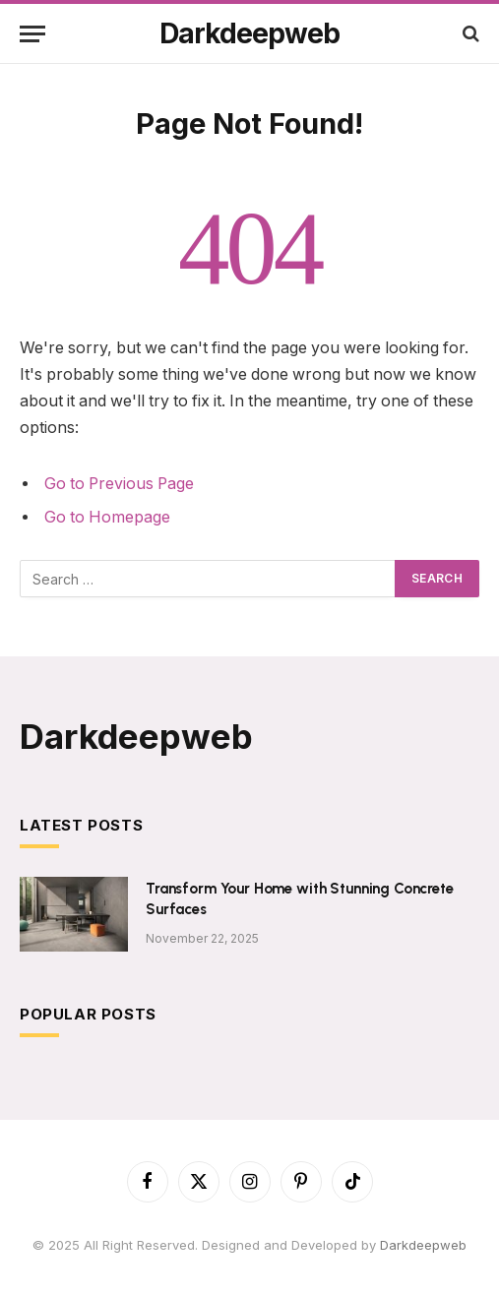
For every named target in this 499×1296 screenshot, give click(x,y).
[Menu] (32, 34)
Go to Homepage (107, 517)
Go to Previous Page (119, 483)
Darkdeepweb (423, 1245)
